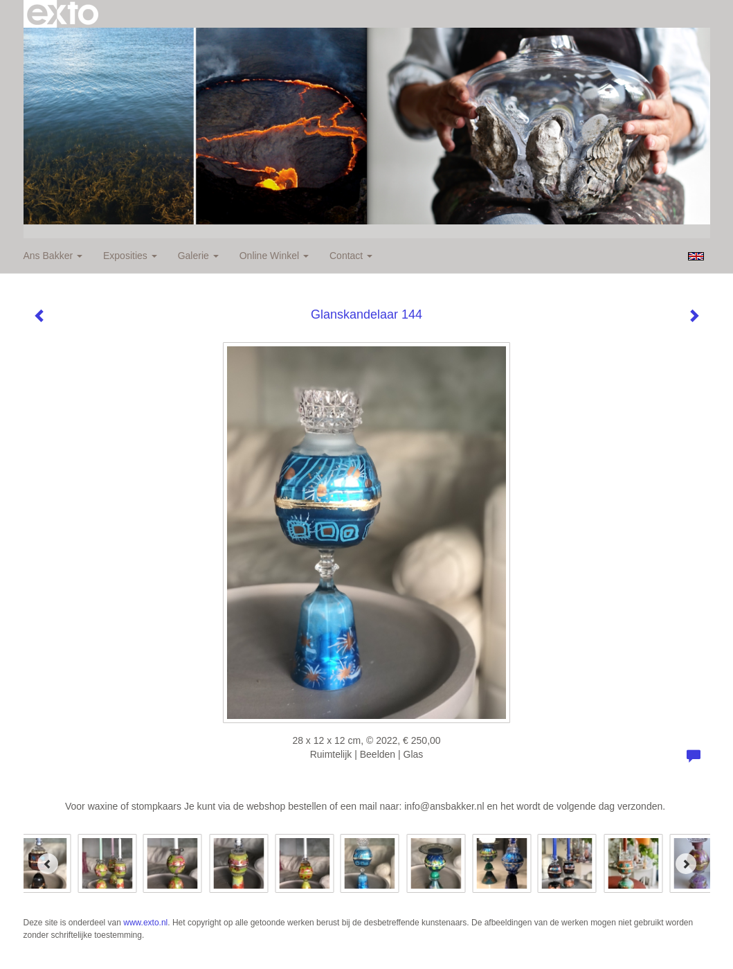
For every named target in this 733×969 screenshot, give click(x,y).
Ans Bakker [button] (53, 255)
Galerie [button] (198, 255)
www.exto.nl (145, 922)
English (696, 256)
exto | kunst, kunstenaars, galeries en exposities (63, 14)
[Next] (686, 863)
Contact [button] (350, 255)
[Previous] (47, 863)
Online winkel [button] (274, 255)
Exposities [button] (130, 255)
